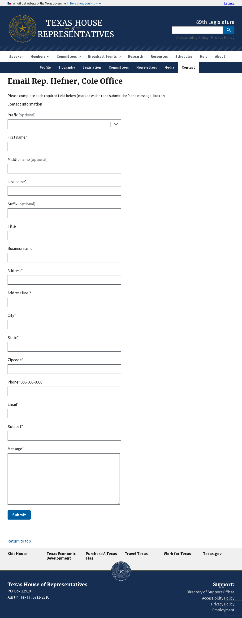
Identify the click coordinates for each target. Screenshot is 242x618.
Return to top (19, 541)
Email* (13, 404)
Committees (119, 67)
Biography (66, 67)
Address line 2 (19, 293)
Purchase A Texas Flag (101, 556)
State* (13, 337)
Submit (19, 514)
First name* (17, 137)
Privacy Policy (222, 37)
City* (12, 315)
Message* (16, 448)
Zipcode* (15, 359)
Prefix (22, 115)
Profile (45, 67)
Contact (188, 67)
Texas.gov (212, 553)
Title (12, 226)
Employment (223, 610)
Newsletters (146, 67)
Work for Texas (177, 553)
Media (169, 67)
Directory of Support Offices (210, 592)
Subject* (15, 426)
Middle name (28, 159)
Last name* (17, 181)
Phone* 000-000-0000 (25, 382)
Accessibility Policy (192, 37)
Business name (20, 248)
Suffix (21, 204)
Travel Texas (136, 553)
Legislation (92, 67)
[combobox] (64, 124)
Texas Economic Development (61, 556)
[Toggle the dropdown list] (116, 124)
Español (229, 3)
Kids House (17, 553)
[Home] (61, 40)
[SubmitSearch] (228, 30)
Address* (15, 270)
